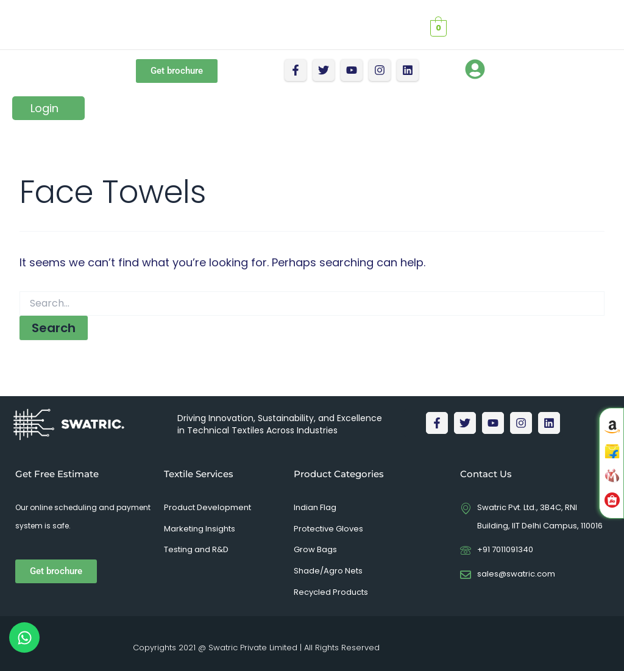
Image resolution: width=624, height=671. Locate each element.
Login (44, 108)
